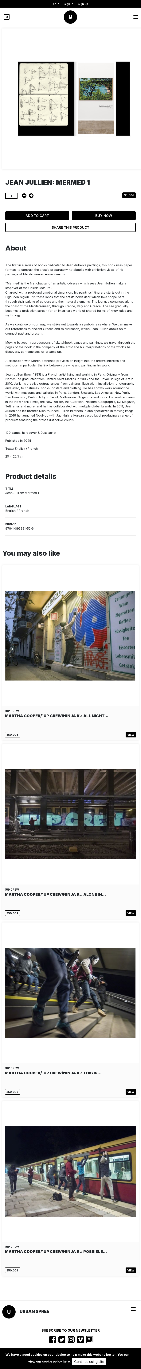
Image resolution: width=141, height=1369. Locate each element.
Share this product (70, 227)
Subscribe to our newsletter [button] (70, 1330)
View (131, 734)
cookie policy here (56, 1361)
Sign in (68, 4)
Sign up (83, 4)
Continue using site (89, 1362)
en (55, 4)
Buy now (103, 216)
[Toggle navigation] (135, 17)
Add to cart (37, 216)
